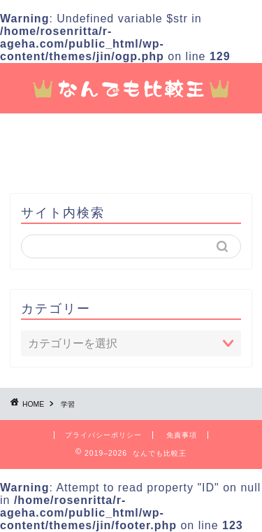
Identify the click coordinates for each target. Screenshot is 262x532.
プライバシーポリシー (103, 435)
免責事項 (181, 435)
